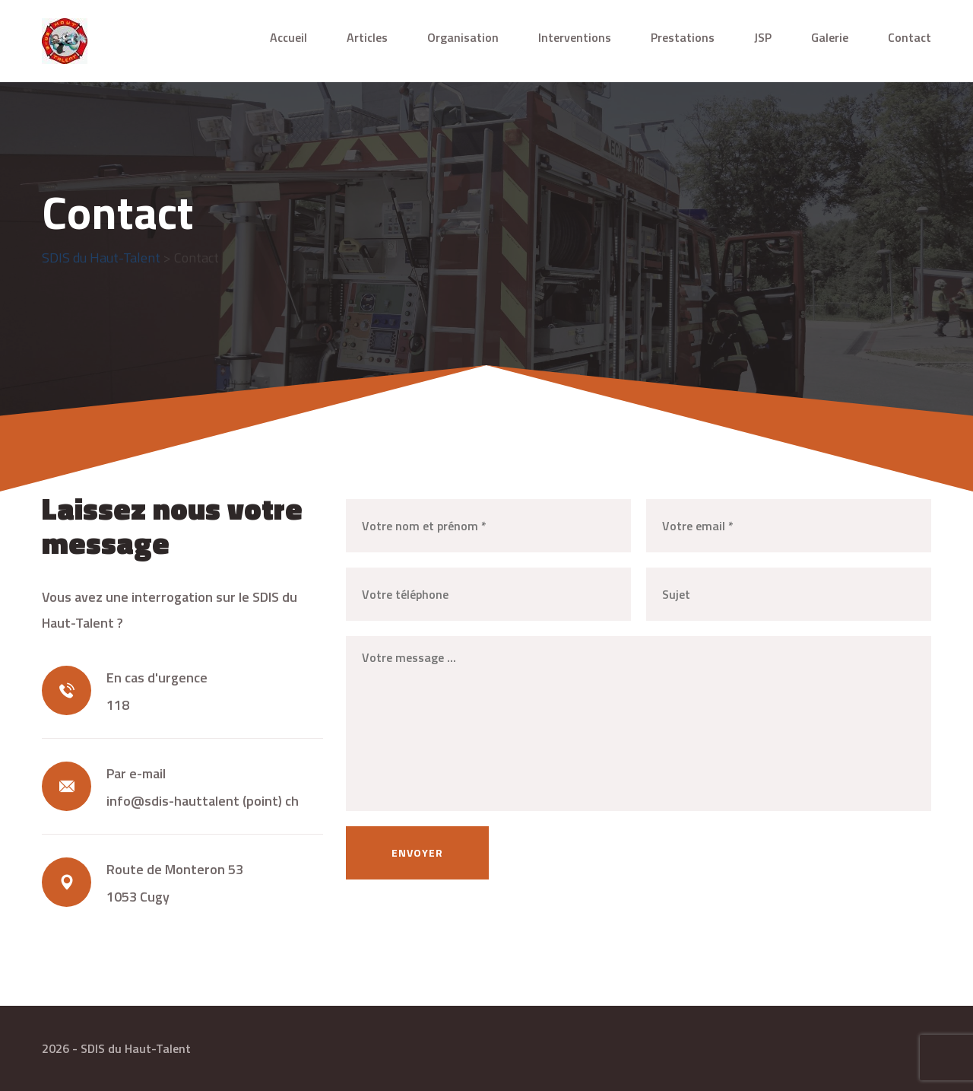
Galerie (829, 37)
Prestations (683, 37)
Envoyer (417, 852)
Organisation (463, 37)
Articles (367, 37)
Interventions (574, 37)
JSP (763, 37)
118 (117, 705)
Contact (909, 37)
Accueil (288, 37)
